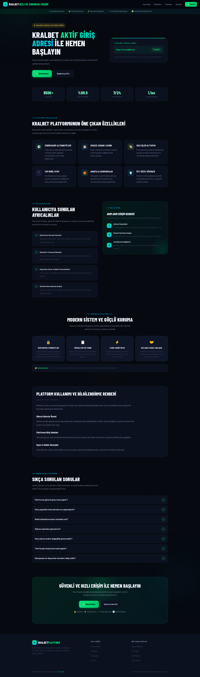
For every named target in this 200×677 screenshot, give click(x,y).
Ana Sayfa (135, 651)
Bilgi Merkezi (136, 656)
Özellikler (158, 4)
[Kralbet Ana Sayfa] (25, 4)
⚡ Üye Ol (191, 4)
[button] (100, 500)
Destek (178, 4)
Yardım (93, 660)
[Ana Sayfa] (59, 642)
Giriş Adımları (95, 646)
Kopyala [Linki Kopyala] (157, 49)
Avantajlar (94, 656)
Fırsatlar (168, 4)
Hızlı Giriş (146, 4)
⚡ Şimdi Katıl (42, 73)
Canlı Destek (136, 660)
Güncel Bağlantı (137, 646)
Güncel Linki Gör (111, 604)
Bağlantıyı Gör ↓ (64, 73)
